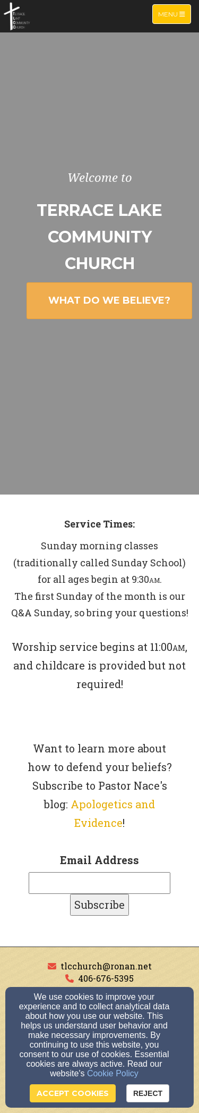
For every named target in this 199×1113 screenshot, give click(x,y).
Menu (174, 13)
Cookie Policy (113, 1073)
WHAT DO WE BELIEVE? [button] (109, 300)
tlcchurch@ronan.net (106, 966)
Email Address (99, 860)
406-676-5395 (106, 978)
